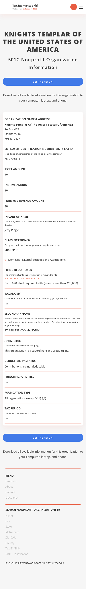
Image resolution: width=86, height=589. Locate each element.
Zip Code (10, 537)
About (9, 486)
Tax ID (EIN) (12, 548)
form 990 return (12, 278)
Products (11, 481)
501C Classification (16, 554)
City (7, 521)
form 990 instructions (30, 278)
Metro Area (12, 532)
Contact (10, 492)
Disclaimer (11, 497)
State (8, 526)
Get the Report (43, 81)
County (9, 543)
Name (9, 515)
